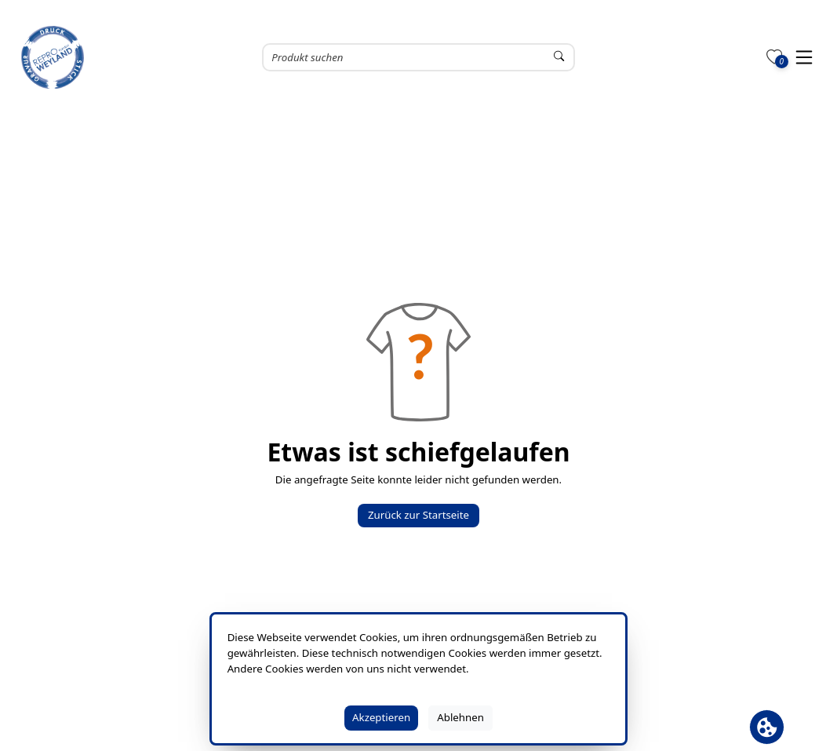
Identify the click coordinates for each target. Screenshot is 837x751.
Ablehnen (460, 717)
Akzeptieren (381, 717)
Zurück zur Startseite (418, 515)
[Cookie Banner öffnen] (766, 727)
